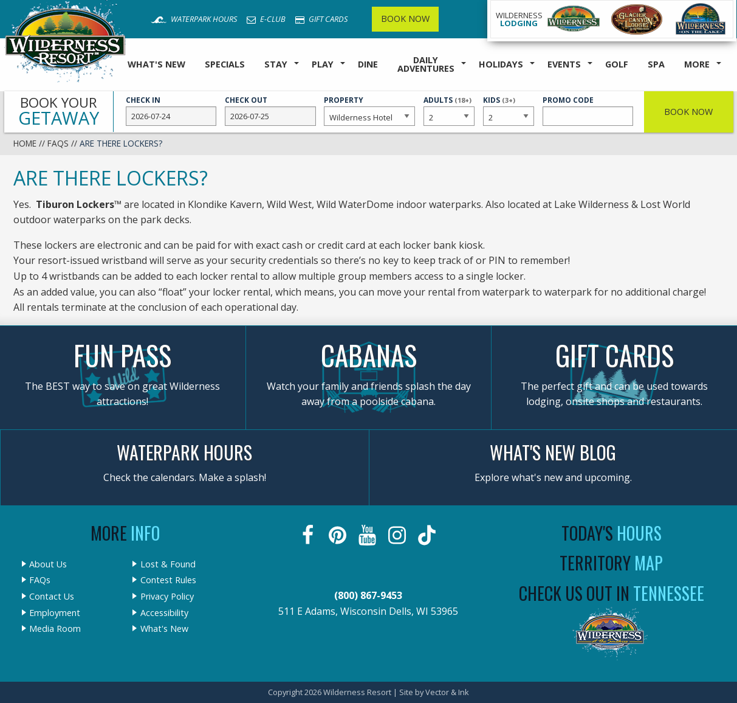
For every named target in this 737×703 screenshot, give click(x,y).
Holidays (501, 64)
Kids (508, 110)
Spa (656, 64)
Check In (171, 110)
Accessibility (164, 613)
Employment (54, 613)
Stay (275, 64)
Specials (225, 64)
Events (564, 64)
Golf (616, 64)
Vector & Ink (447, 692)
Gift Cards (321, 18)
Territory (611, 562)
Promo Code (588, 110)
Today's (611, 533)
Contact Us (51, 596)
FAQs (58, 143)
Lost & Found (168, 564)
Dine (368, 64)
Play (323, 64)
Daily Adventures (425, 64)
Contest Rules (168, 580)
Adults (449, 110)
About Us (48, 564)
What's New (156, 64)
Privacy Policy (167, 596)
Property (369, 110)
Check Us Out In (611, 593)
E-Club (266, 18)
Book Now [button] (688, 111)
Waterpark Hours (194, 18)
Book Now (405, 18)
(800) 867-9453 (368, 595)
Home (24, 143)
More (697, 64)
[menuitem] (156, 64)
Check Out (270, 110)
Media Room (55, 628)
